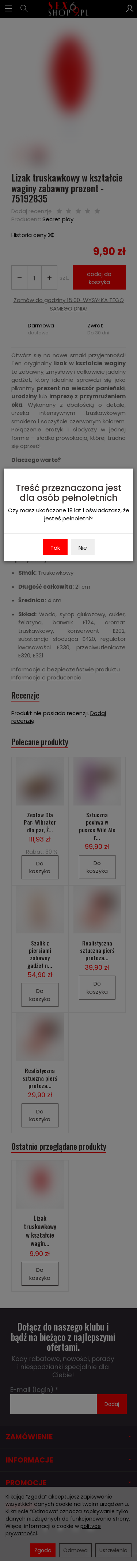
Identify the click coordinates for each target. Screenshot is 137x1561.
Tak (55, 548)
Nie (83, 548)
